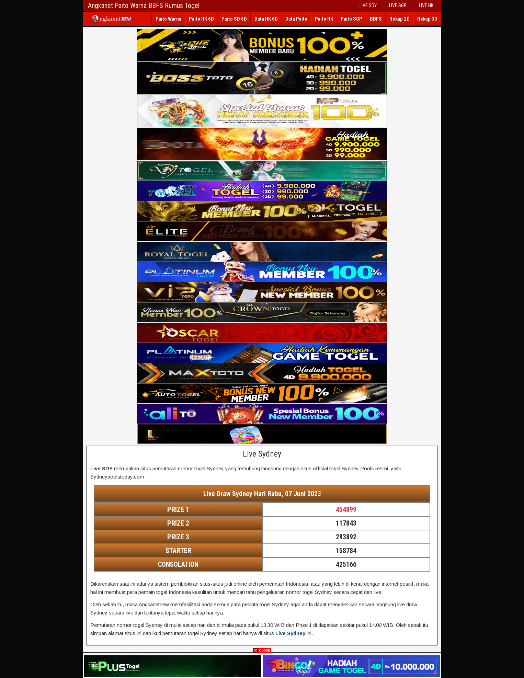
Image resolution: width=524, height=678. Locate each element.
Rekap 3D (427, 19)
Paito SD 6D (234, 19)
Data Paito (296, 19)
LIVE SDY (368, 5)
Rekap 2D (399, 19)
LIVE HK (426, 5)
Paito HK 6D (201, 19)
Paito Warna (168, 19)
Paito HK (324, 19)
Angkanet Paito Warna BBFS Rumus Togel (144, 5)
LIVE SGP (398, 5)
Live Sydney (262, 454)
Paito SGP (351, 19)
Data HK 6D (266, 19)
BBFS (376, 19)
